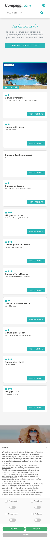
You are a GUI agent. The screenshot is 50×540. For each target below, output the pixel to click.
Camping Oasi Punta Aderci (18, 155)
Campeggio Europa (14, 186)
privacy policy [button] (20, 454)
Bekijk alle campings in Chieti (25, 45)
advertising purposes (9, 477)
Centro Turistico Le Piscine (17, 303)
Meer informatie (36, 114)
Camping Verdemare (15, 98)
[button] (46, 447)
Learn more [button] (25, 535)
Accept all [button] (36, 529)
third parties (6, 468)
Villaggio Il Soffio (13, 391)
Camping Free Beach (15, 332)
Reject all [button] (13, 529)
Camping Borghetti (14, 362)
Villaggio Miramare (14, 215)
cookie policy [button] (6, 463)
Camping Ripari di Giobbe (17, 244)
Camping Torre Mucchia (16, 274)
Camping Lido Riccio (15, 127)
